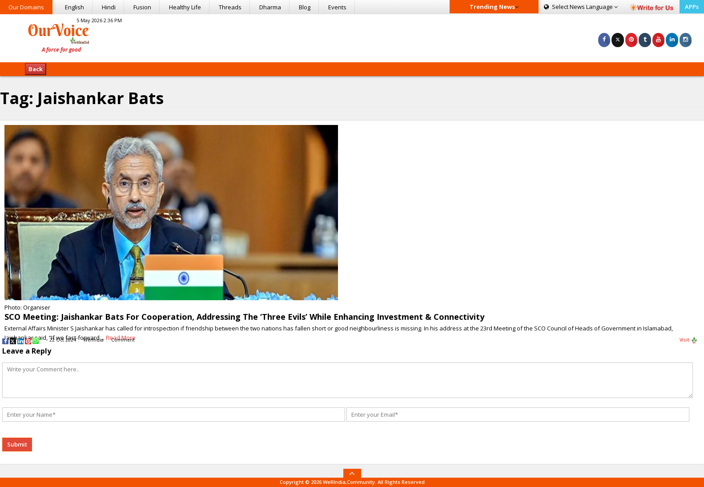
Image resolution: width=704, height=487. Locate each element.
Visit (689, 340)
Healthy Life (185, 7)
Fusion (142, 7)
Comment (123, 340)
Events (337, 7)
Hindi (109, 7)
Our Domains (26, 7)
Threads (230, 7)
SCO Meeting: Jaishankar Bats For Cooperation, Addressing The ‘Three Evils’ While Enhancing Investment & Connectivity (244, 316)
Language (581, 7)
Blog (304, 7)
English (74, 7)
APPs (692, 7)
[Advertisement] (352, 37)
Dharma (270, 7)
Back (35, 69)
